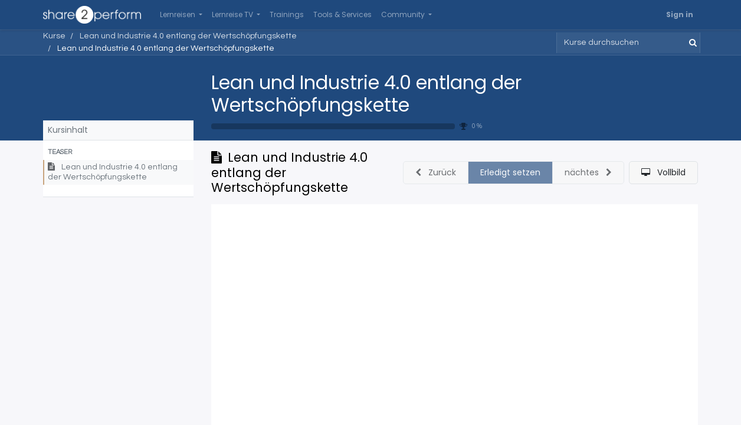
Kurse (54, 36)
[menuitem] (287, 15)
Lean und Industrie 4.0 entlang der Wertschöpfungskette (366, 94)
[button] (118, 152)
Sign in (679, 14)
